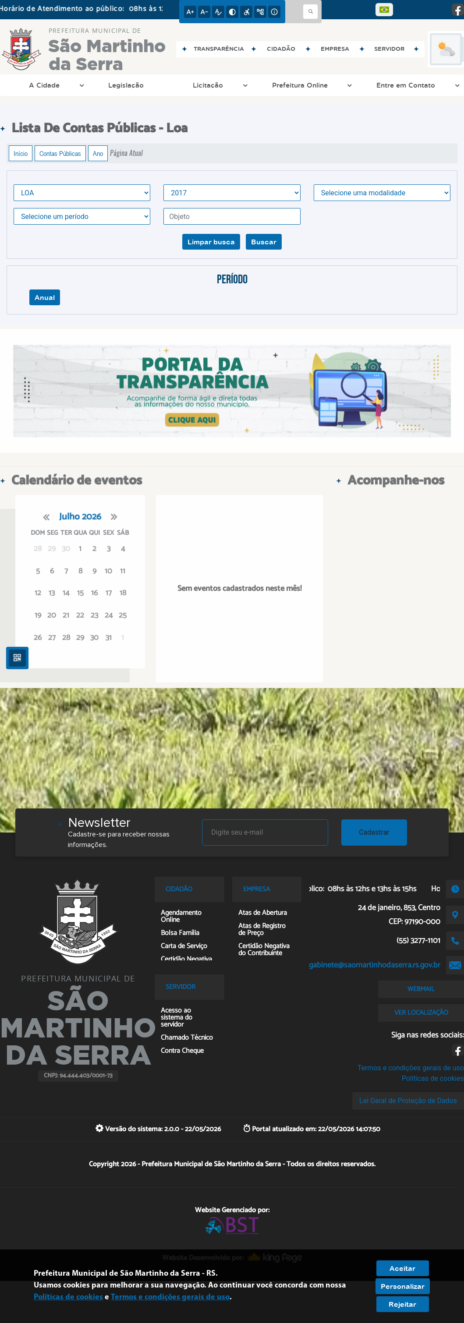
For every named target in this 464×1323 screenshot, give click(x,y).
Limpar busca (211, 242)
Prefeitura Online (311, 85)
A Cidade (55, 85)
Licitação (219, 85)
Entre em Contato (416, 85)
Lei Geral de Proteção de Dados (408, 1101)
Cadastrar (374, 832)
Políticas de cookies (433, 1078)
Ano (98, 153)
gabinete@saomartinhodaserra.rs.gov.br (374, 965)
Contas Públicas (60, 153)
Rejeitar (402, 1304)
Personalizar (403, 1286)
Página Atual (126, 153)
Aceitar (402, 1268)
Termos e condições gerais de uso (411, 1068)
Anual (45, 297)
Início (21, 153)
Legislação (126, 85)
